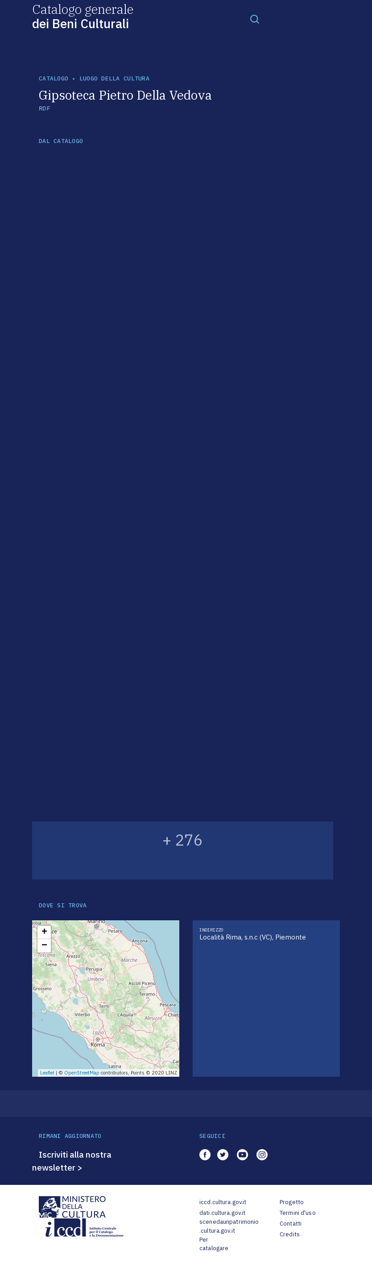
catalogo (53, 78)
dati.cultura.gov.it (222, 1213)
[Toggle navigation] (255, 18)
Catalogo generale (82, 16)
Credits (290, 1234)
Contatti (291, 1223)
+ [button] (44, 932)
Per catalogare (213, 1244)
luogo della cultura (114, 78)
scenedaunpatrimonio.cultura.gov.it (229, 1226)
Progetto (292, 1202)
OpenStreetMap (81, 1073)
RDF (44, 108)
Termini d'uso (298, 1213)
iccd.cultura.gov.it (222, 1202)
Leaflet (47, 1073)
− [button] (44, 945)
